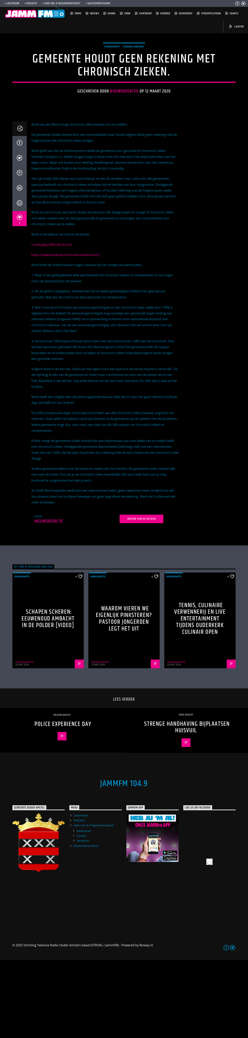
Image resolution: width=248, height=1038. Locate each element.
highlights (112, 85)
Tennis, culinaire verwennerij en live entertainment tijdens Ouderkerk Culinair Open (200, 697)
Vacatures (83, 919)
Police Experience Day (62, 802)
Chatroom (145, 13)
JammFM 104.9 (124, 862)
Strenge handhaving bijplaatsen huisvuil (187, 805)
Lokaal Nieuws (133, 85)
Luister (236, 26)
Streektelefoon (211, 13)
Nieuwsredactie (124, 130)
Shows (111, 13)
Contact (81, 914)
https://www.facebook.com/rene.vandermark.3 (65, 333)
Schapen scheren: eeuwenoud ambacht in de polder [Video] (48, 696)
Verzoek (165, 13)
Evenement (186, 13)
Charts (234, 13)
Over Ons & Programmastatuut (60, 3)
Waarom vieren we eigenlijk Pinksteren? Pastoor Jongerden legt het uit (124, 697)
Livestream (11, 3)
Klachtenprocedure (98, 3)
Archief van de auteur (141, 597)
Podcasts (30, 3)
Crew (127, 13)
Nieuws (94, 13)
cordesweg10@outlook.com (51, 323)
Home (78, 13)
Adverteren (84, 909)
